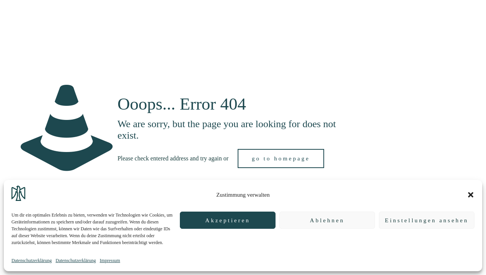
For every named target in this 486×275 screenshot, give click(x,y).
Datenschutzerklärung (31, 260)
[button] (471, 195)
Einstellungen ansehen (427, 220)
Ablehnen (327, 220)
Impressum (110, 260)
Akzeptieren (227, 220)
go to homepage (281, 158)
